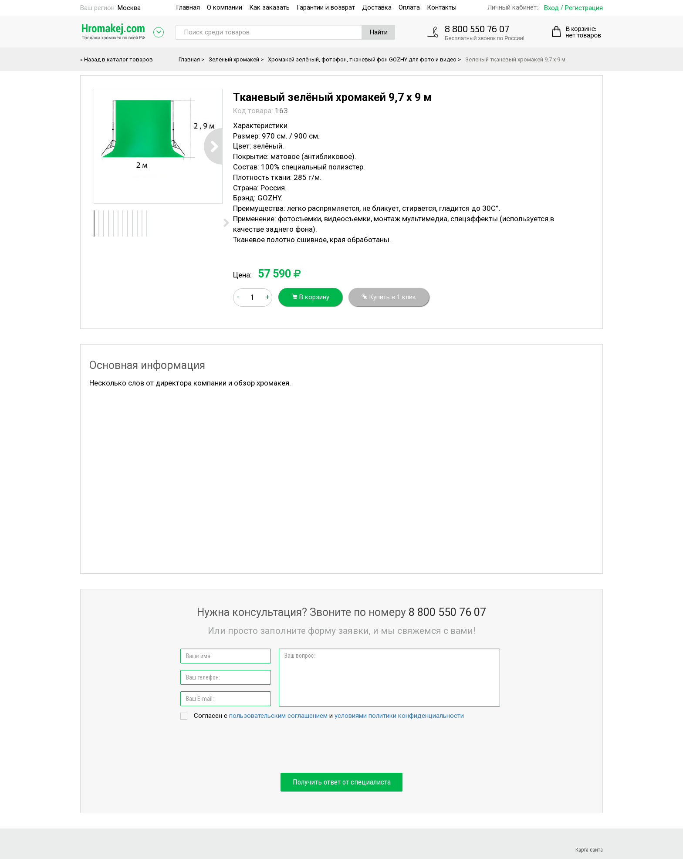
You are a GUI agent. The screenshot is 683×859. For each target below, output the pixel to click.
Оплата (409, 7)
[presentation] (341, 747)
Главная (188, 7)
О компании (224, 7)
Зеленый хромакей (234, 59)
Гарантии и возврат (326, 7)
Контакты (441, 7)
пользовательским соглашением (278, 716)
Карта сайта (589, 849)
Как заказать (269, 7)
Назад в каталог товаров (118, 59)
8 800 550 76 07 (477, 28)
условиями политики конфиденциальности (399, 716)
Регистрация (584, 8)
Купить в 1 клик (389, 297)
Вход (551, 8)
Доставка (377, 7)
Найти (379, 32)
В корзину (310, 297)
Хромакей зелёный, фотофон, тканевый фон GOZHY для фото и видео (362, 59)
